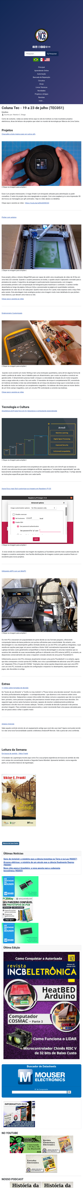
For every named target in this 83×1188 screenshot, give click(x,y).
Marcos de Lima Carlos (10, 843)
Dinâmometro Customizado (12, 313)
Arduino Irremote (8, 724)
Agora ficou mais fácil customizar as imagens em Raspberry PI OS (26, 489)
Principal (41, 67)
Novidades (41, 91)
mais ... (41, 101)
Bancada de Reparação (41, 77)
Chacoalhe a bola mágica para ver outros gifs (18, 134)
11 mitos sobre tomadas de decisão (15, 688)
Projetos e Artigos (41, 94)
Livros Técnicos (41, 87)
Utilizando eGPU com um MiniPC (14, 571)
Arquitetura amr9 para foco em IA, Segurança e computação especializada (29, 411)
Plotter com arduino (9, 217)
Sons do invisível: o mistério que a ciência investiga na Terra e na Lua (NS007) (40, 859)
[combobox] (34, 53)
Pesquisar (52, 54)
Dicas (41, 84)
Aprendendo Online (41, 71)
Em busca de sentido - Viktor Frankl (15, 754)
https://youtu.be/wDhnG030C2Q (37, 203)
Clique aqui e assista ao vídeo (13, 299)
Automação (41, 74)
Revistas (41, 97)
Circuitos (41, 81)
